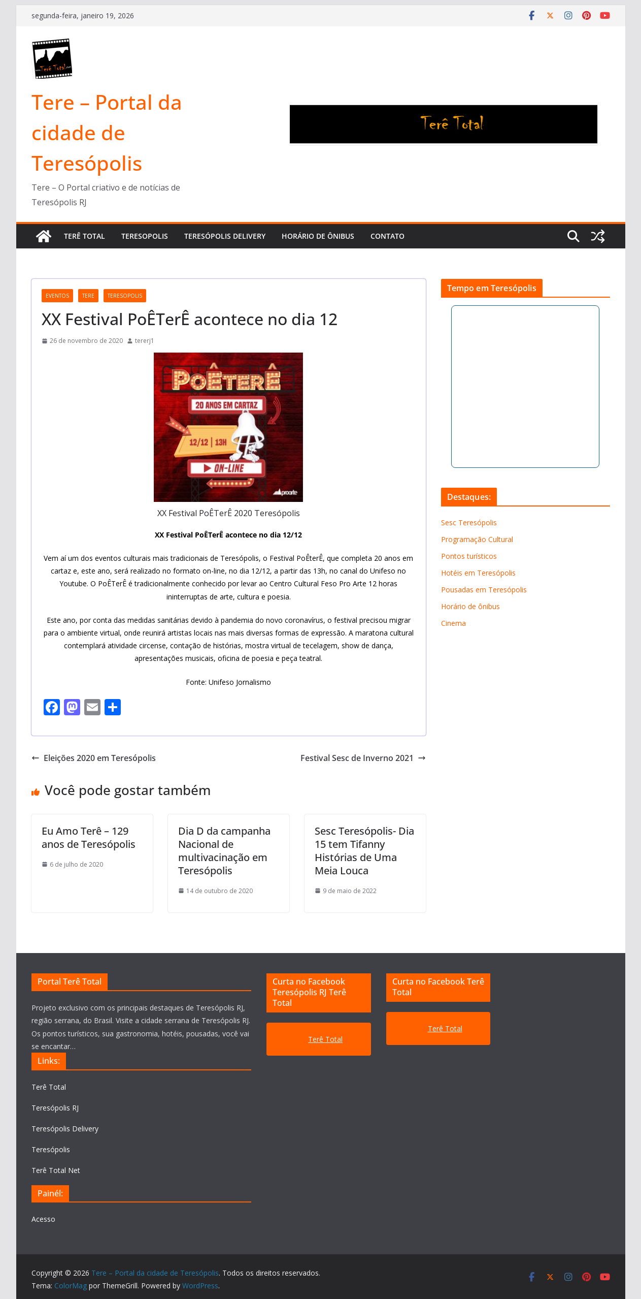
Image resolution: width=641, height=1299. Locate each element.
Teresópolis (50, 1149)
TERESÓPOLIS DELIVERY (224, 236)
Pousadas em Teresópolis (484, 589)
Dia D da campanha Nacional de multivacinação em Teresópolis (224, 850)
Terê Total (48, 1087)
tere (88, 295)
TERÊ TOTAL (84, 236)
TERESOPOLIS (144, 236)
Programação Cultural (477, 539)
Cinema (453, 623)
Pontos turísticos (469, 556)
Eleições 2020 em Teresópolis (93, 758)
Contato (387, 236)
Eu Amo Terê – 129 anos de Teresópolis (89, 837)
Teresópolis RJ (55, 1108)
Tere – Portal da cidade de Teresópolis (106, 132)
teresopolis (125, 295)
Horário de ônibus (318, 236)
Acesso (43, 1219)
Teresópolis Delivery (64, 1128)
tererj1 (144, 340)
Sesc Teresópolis (469, 522)
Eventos (57, 295)
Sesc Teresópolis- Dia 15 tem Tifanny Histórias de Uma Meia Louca (364, 850)
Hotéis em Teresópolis (478, 573)
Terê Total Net (55, 1170)
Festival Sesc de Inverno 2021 (363, 758)
